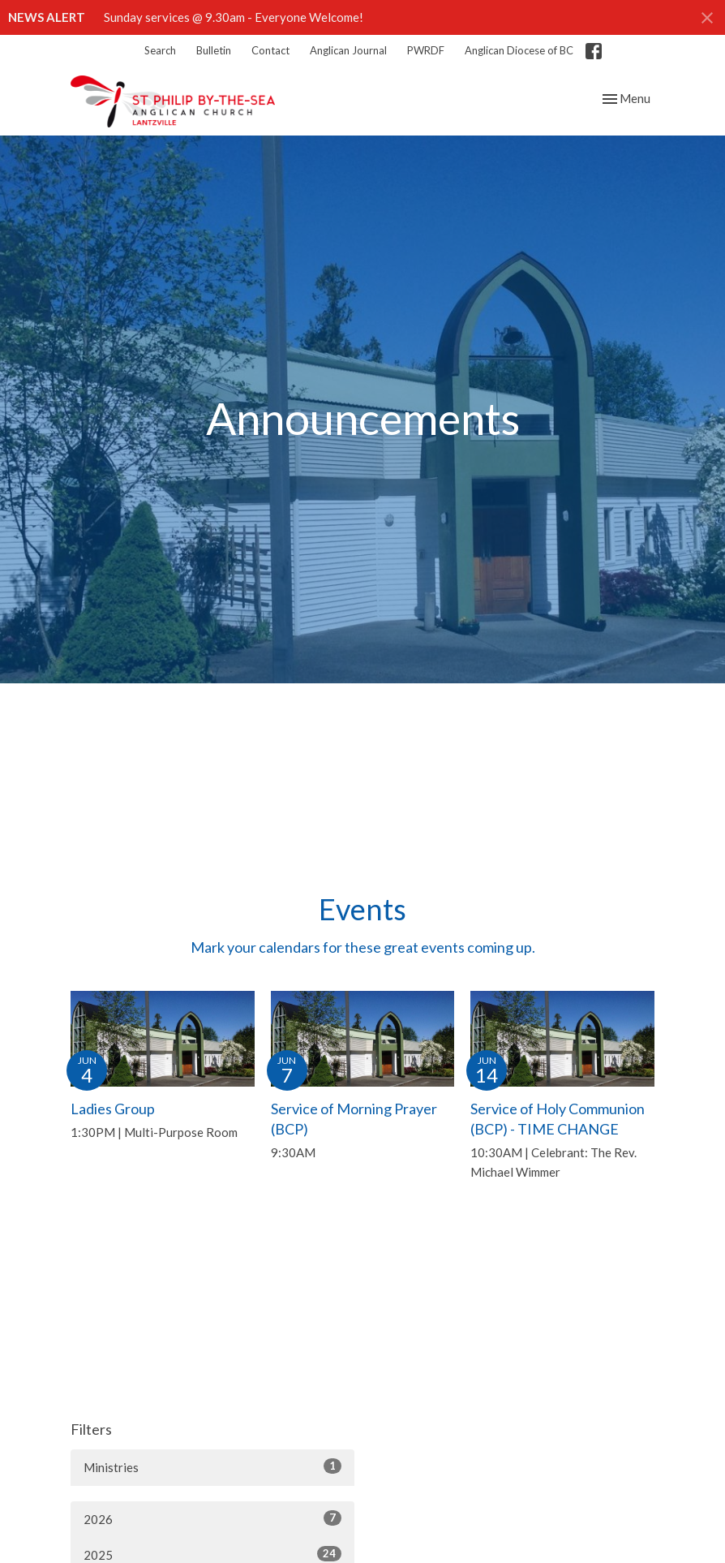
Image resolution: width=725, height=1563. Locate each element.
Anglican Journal (348, 50)
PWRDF (425, 50)
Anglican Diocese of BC (519, 50)
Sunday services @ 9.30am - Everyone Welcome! (233, 17)
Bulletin (213, 50)
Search (160, 50)
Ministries (212, 1466)
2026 (212, 1518)
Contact (270, 50)
